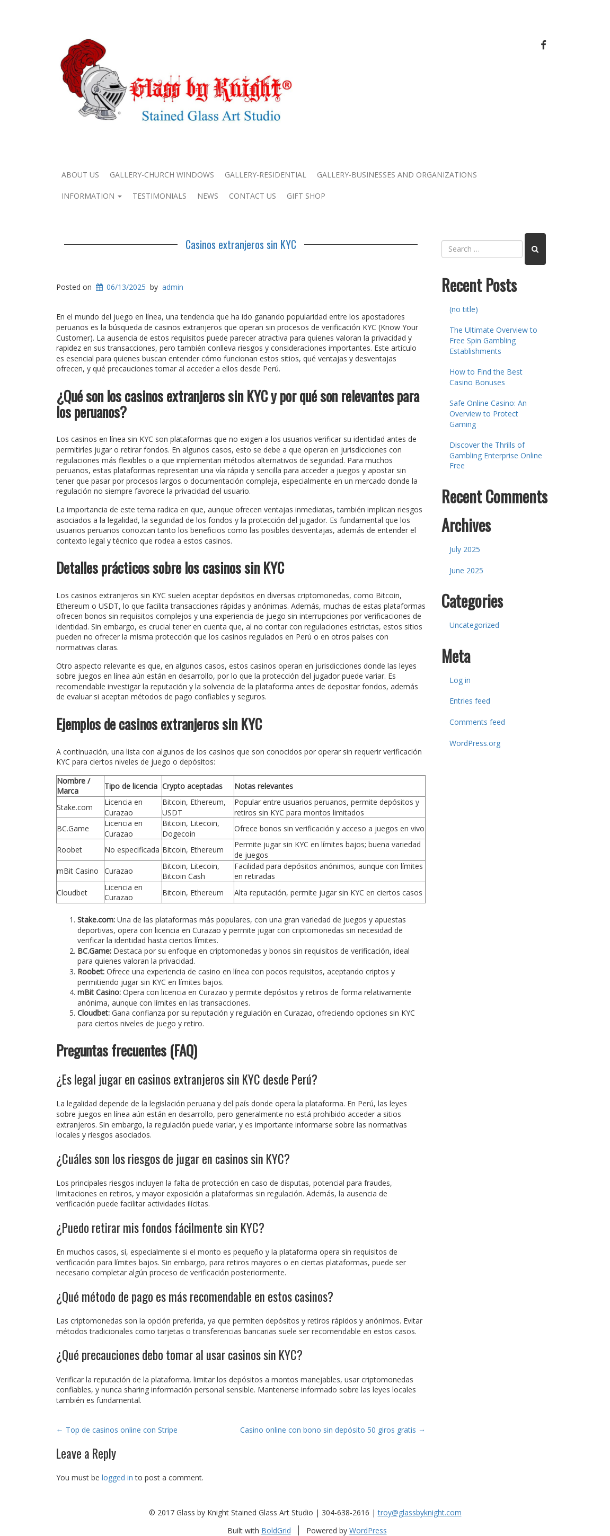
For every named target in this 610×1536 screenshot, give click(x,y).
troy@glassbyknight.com (420, 1512)
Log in (460, 680)
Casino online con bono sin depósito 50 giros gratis (333, 1430)
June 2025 (466, 570)
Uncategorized (474, 625)
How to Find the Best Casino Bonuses (486, 377)
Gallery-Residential (265, 175)
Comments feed (477, 722)
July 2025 (464, 549)
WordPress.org (474, 743)
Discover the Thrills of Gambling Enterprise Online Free (495, 455)
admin (172, 287)
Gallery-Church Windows (162, 175)
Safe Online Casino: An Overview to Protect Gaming (488, 413)
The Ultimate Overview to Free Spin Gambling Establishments (493, 340)
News (207, 196)
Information (91, 196)
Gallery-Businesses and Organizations (397, 175)
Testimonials (159, 196)
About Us (80, 175)
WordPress (368, 1530)
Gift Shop (306, 196)
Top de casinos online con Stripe (117, 1430)
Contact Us (252, 196)
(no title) (463, 309)
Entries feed (469, 701)
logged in (117, 1477)
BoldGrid (276, 1530)
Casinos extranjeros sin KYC (240, 244)
